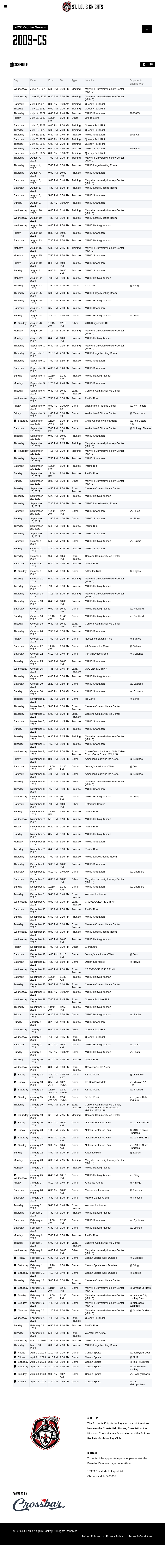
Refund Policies (91, 1536)
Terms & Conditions (140, 1536)
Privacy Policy (114, 1536)
